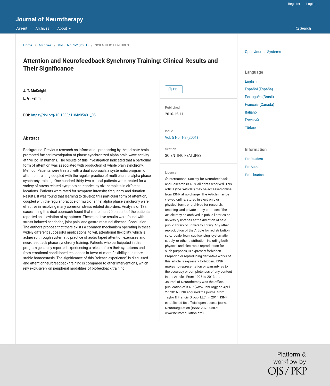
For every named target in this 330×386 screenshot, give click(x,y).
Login (310, 4)
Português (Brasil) (259, 97)
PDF (175, 89)
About (62, 28)
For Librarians (255, 175)
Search (303, 28)
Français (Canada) (259, 104)
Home (27, 45)
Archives (42, 28)
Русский (252, 120)
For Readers (254, 159)
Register (294, 4)
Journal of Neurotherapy (49, 19)
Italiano (251, 112)
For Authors (253, 167)
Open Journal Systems (263, 52)
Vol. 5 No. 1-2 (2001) (73, 45)
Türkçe (250, 128)
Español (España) (259, 89)
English (251, 81)
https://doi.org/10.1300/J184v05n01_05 (63, 115)
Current (21, 28)
